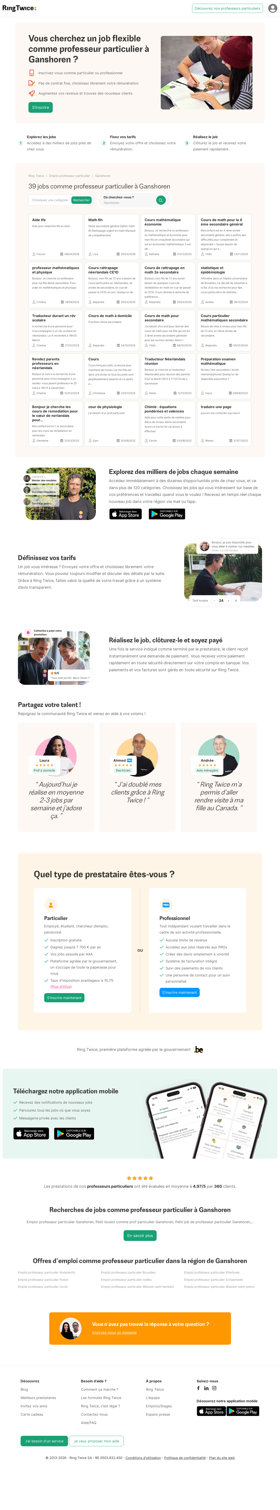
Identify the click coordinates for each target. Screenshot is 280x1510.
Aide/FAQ (88, 1422)
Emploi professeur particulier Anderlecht (46, 1272)
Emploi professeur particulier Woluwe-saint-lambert (137, 1286)
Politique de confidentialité (185, 1458)
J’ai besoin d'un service (44, 1441)
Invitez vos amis (34, 1406)
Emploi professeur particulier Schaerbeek (213, 1279)
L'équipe (153, 1397)
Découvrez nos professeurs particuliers (227, 8)
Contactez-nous (94, 1414)
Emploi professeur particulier (69, 176)
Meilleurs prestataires (38, 1397)
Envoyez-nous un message (114, 1332)
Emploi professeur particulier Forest (43, 1279)
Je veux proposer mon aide (96, 1441)
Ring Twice (36, 176)
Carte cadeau (32, 1414)
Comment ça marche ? (99, 1389)
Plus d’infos (61, 986)
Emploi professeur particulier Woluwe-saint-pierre (219, 1286)
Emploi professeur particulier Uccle (43, 1286)
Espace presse (158, 1414)
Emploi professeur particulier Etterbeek (212, 1272)
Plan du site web (222, 1458)
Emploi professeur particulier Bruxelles (128, 1272)
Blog (24, 1389)
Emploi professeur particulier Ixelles (126, 1279)
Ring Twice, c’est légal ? (100, 1406)
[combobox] (128, 203)
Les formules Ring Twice (101, 1397)
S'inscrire (40, 107)
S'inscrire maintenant (64, 998)
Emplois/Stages (159, 1406)
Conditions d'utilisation (143, 1458)
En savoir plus (140, 1235)
